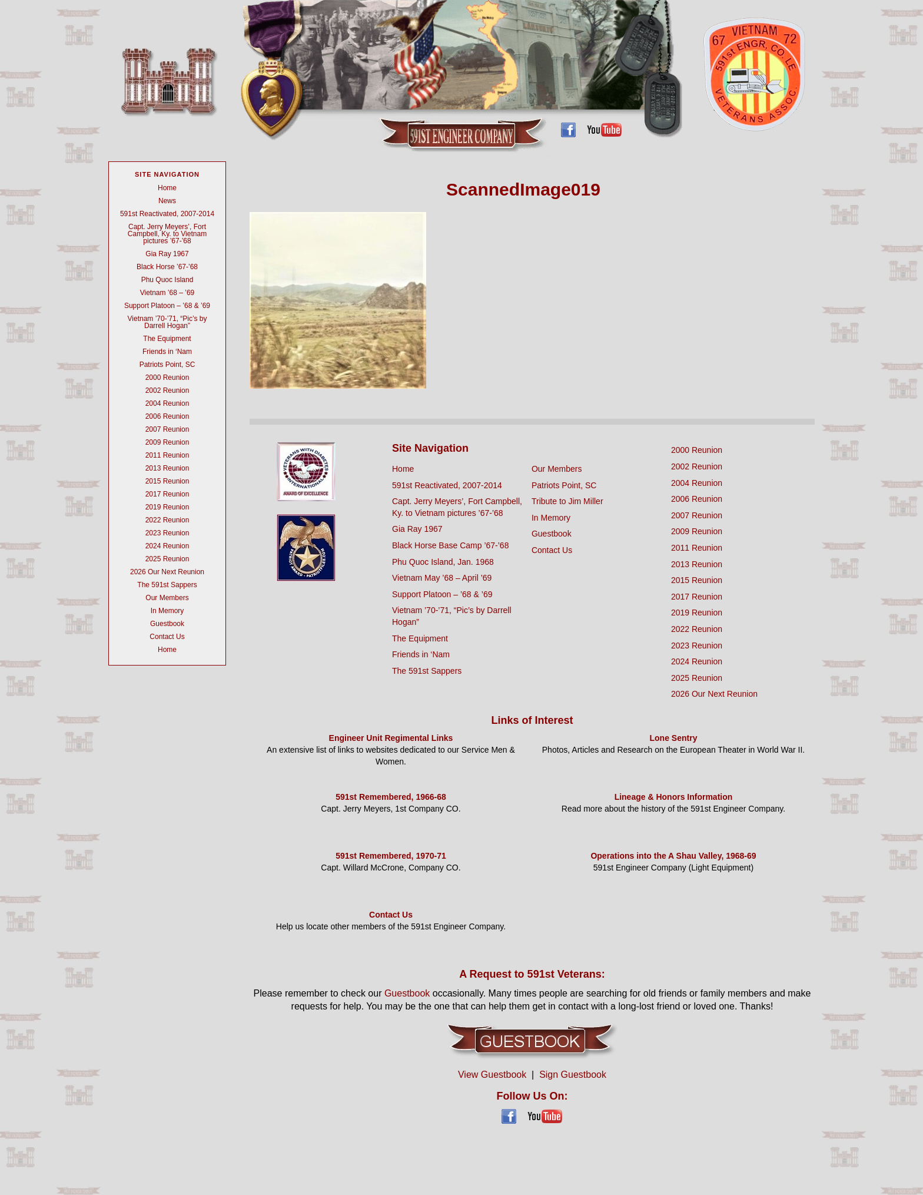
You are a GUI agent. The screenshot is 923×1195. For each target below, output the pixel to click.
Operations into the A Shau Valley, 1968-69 (673, 855)
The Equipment (167, 339)
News (167, 201)
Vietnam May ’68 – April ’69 (442, 577)
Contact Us (167, 637)
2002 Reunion (167, 390)
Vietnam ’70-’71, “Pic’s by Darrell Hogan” (167, 322)
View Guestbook (492, 1075)
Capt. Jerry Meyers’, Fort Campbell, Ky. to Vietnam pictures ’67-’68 (167, 234)
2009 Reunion (167, 442)
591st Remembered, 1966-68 (391, 797)
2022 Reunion (167, 520)
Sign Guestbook (572, 1075)
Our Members (166, 598)
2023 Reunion (167, 533)
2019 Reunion (167, 507)
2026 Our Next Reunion (167, 572)
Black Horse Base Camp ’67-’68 (450, 545)
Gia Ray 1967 (166, 254)
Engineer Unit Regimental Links (391, 738)
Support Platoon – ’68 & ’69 (167, 306)
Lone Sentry (674, 738)
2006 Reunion (167, 416)
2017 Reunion (167, 494)
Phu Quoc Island (167, 280)
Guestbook (167, 624)
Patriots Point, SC (167, 364)
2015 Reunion (167, 481)
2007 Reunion (167, 429)
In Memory (167, 611)
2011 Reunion (167, 455)
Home (167, 188)
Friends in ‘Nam (167, 351)
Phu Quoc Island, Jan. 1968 (443, 562)
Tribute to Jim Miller (567, 501)
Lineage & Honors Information (674, 797)
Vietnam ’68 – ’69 (167, 293)
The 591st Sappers (167, 585)
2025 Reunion (167, 559)
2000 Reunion (167, 377)
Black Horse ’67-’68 (167, 267)
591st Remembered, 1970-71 (391, 855)
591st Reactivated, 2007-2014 (167, 214)
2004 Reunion (167, 403)
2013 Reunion (167, 468)
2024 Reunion (167, 546)
